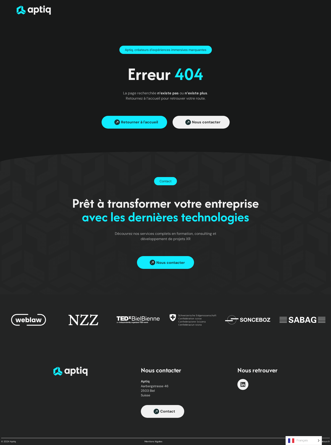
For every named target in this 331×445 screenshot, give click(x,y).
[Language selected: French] (304, 440)
